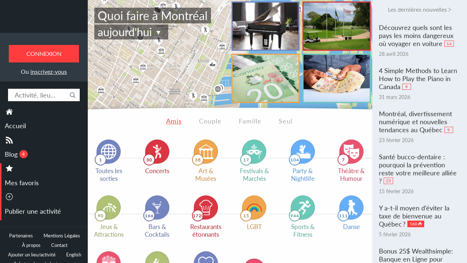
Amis (174, 121)
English (73, 255)
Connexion (43, 53)
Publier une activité (33, 211)
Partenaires (21, 236)
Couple (210, 121)
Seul (286, 121)
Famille (250, 121)
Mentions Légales (62, 236)
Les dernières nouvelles (417, 9)
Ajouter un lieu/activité (32, 255)
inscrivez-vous (48, 71)
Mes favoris (22, 183)
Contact (59, 245)
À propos (31, 245)
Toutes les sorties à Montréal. (44, 22)
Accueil (15, 126)
